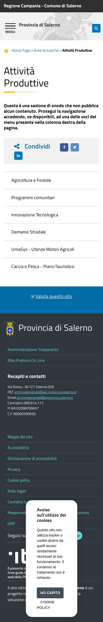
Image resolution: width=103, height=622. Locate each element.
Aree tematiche (46, 50)
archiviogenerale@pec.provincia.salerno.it (45, 392)
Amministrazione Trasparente (33, 349)
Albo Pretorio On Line (26, 360)
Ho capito (50, 593)
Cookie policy (19, 480)
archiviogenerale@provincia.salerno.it (45, 397)
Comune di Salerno (62, 5)
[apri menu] (10, 26)
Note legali (17, 491)
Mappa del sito (20, 437)
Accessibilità (18, 448)
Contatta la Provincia (26, 502)
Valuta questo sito (53, 296)
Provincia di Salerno (39, 24)
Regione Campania (22, 5)
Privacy (14, 469)
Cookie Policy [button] (45, 605)
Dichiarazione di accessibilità (32, 458)
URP (11, 523)
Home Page (20, 50)
